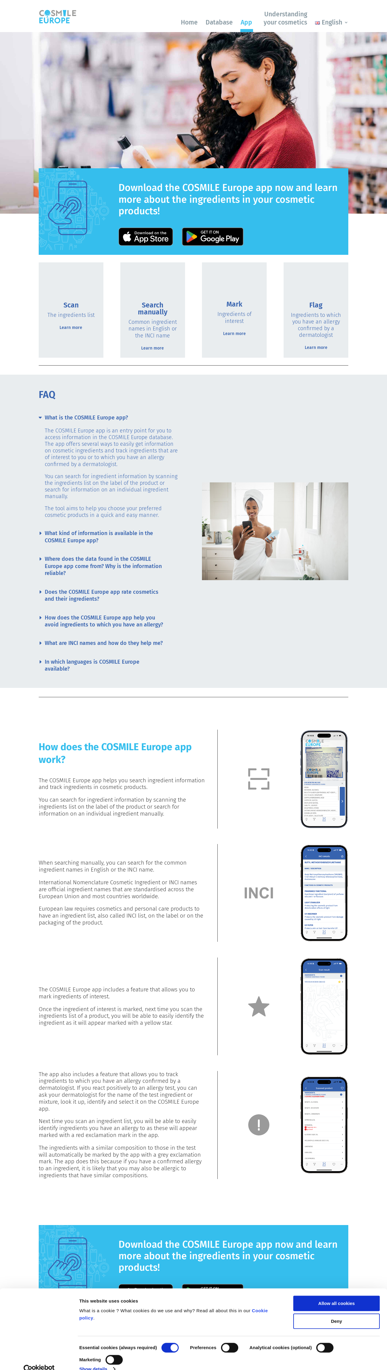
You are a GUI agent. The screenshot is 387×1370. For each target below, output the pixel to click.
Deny (336, 1310)
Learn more (71, 327)
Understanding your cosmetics (285, 18)
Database (219, 22)
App (246, 22)
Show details (93, 1358)
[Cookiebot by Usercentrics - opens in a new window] (39, 1358)
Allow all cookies (336, 1292)
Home (189, 22)
